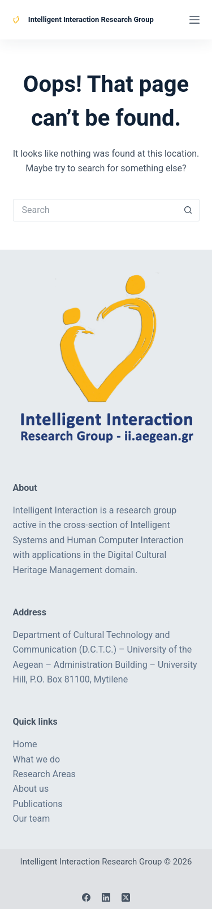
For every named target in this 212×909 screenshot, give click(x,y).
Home (25, 744)
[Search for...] (95, 210)
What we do (36, 759)
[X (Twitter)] (126, 897)
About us (31, 788)
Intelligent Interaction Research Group (91, 19)
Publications (38, 804)
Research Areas (44, 774)
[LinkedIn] (106, 897)
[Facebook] (86, 897)
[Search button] (188, 210)
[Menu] (194, 20)
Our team (31, 818)
